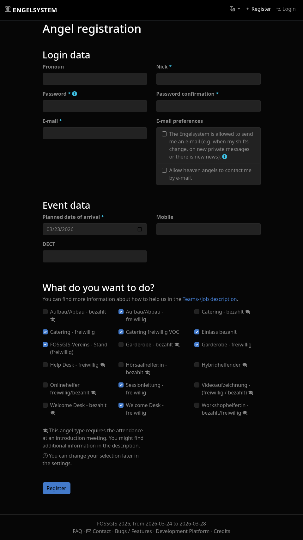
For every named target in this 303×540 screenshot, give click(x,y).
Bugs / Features (133, 531)
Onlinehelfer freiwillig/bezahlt (73, 388)
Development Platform (182, 531)
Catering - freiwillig (72, 331)
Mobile (164, 216)
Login (286, 8)
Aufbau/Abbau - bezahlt (78, 315)
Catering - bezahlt (226, 311)
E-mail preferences (179, 120)
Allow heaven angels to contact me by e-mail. (210, 174)
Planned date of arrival (73, 216)
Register (258, 8)
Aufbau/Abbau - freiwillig (144, 315)
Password (60, 93)
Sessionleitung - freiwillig (145, 388)
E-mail (52, 120)
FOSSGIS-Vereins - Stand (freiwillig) (78, 348)
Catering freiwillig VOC (152, 331)
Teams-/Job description (210, 299)
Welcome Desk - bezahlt (78, 409)
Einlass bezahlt (219, 331)
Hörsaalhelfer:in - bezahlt (146, 368)
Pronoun (53, 66)
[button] (234, 9)
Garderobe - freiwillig (227, 344)
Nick (164, 66)
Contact (99, 531)
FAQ (78, 531)
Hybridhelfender (224, 364)
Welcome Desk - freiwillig (145, 409)
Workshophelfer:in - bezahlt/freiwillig (225, 409)
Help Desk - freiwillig (77, 364)
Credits (222, 531)
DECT (49, 244)
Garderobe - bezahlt (152, 344)
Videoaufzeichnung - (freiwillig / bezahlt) (227, 388)
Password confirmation (187, 93)
